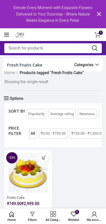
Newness (86, 113)
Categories (84, 65)
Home (9, 72)
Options (16, 98)
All (33, 133)
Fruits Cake (16, 197)
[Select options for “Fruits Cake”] (44, 158)
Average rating (62, 113)
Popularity (36, 113)
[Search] (53, 48)
